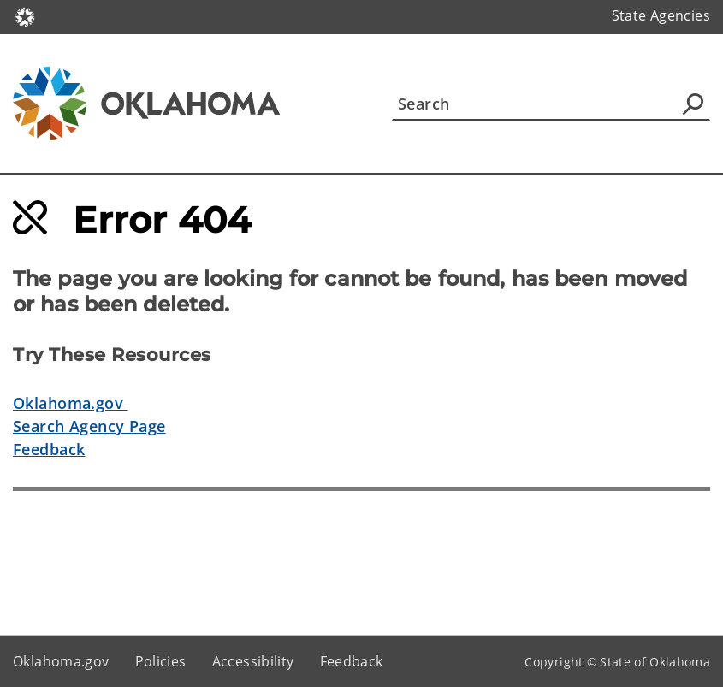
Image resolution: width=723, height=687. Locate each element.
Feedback (49, 449)
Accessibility (253, 661)
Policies (161, 661)
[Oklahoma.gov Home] (25, 16)
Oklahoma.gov (70, 403)
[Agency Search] (693, 103)
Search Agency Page (89, 426)
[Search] (551, 103)
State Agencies (661, 15)
